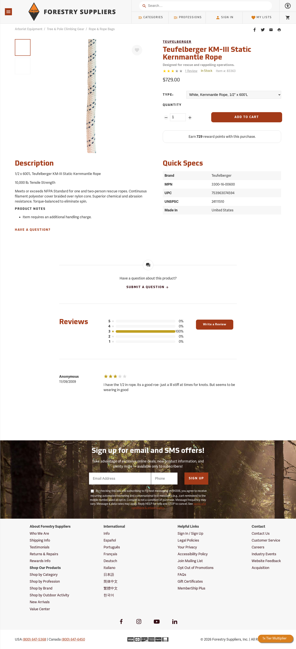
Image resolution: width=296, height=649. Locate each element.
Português (112, 547)
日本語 (109, 574)
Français (110, 554)
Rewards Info (40, 561)
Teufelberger (177, 42)
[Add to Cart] (246, 117)
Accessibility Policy (193, 554)
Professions (187, 17)
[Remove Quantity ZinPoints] (166, 117)
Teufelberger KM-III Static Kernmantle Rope (207, 54)
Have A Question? (32, 230)
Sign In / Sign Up (190, 533)
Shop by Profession (45, 581)
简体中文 (111, 581)
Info (107, 533)
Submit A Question (147, 287)
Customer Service (266, 540)
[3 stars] (173, 71)
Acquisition (260, 568)
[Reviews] (180, 71)
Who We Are (39, 533)
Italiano (109, 568)
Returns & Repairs (44, 554)
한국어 (109, 595)
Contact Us (261, 533)
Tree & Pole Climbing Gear (65, 29)
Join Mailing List (190, 561)
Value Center (40, 609)
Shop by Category (44, 574)
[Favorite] (137, 50)
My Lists (261, 17)
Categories (150, 17)
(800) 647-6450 (73, 639)
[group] (22, 47)
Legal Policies (188, 540)
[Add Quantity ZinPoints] (190, 117)
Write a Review (214, 324)
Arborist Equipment (28, 29)
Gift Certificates (190, 581)
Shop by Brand (41, 588)
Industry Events (264, 554)
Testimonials (39, 547)
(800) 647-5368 (34, 639)
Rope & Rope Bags (102, 29)
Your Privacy (187, 547)
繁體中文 (111, 588)
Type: (168, 94)
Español (110, 540)
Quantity (172, 105)
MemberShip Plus (191, 588)
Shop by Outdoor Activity (49, 595)
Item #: (226, 71)
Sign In (224, 17)
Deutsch (110, 561)
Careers (258, 547)
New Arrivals (40, 602)
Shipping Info (40, 540)
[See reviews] (191, 71)
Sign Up (196, 478)
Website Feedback (266, 561)
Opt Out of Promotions (196, 568)
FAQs (182, 574)
